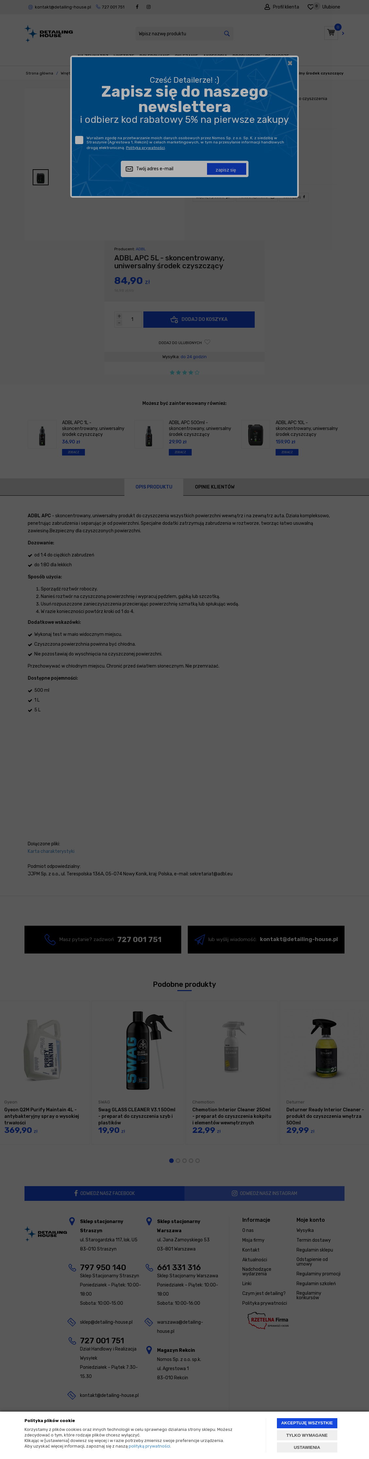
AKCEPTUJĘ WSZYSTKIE (307, 1422)
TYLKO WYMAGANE (307, 1435)
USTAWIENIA (307, 1447)
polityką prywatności (149, 1446)
